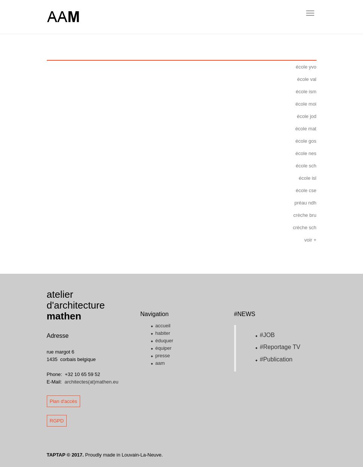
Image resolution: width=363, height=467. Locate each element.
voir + (310, 240)
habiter (162, 333)
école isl (308, 178)
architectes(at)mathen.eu (91, 382)
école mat (305, 128)
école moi (306, 104)
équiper (163, 348)
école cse (306, 190)
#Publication (276, 359)
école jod (306, 116)
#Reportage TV (280, 347)
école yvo (306, 67)
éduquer (164, 340)
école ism (306, 91)
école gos (306, 141)
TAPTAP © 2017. (65, 455)
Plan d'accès (63, 401)
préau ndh (305, 203)
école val (306, 79)
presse (162, 355)
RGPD (57, 421)
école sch (306, 166)
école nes (306, 153)
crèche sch (305, 227)
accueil (162, 325)
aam (160, 363)
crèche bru (304, 215)
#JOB (267, 335)
